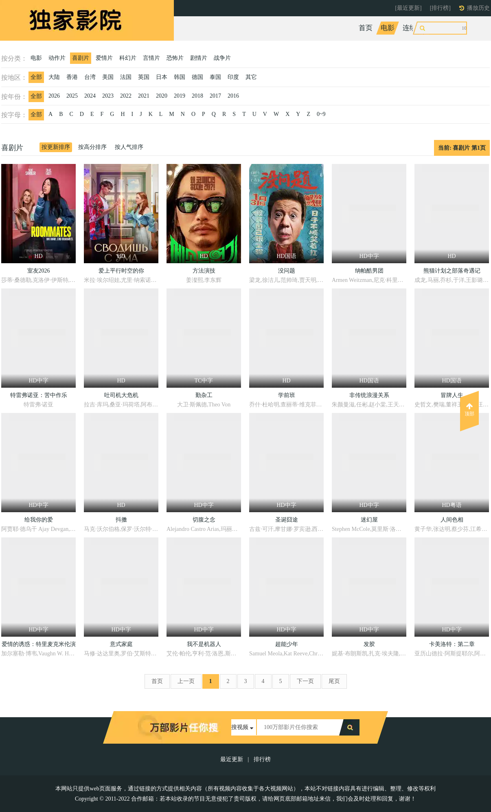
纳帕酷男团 (369, 271)
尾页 (334, 681)
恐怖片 (175, 58)
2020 (161, 96)
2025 (72, 96)
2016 (233, 96)
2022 (126, 96)
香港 (72, 77)
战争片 (222, 58)
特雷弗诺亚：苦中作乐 (38, 395)
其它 (251, 77)
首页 (366, 28)
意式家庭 (121, 644)
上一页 (186, 681)
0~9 (321, 114)
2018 (197, 96)
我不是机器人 (204, 644)
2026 (54, 96)
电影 (388, 28)
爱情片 (104, 58)
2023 (108, 96)
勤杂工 (204, 395)
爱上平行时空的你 (121, 271)
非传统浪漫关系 (369, 395)
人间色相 (452, 520)
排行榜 (262, 759)
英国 (143, 77)
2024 (90, 96)
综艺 (438, 28)
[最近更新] (408, 8)
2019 (179, 96)
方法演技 (204, 271)
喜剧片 (80, 58)
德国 (197, 77)
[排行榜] (440, 8)
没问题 (286, 271)
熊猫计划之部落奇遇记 (451, 271)
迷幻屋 (369, 520)
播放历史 (478, 8)
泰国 (215, 77)
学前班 (286, 395)
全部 (36, 77)
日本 (161, 77)
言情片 (151, 58)
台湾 (90, 77)
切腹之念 (204, 520)
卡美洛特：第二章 (452, 644)
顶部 (469, 410)
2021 (143, 96)
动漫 (460, 28)
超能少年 (286, 644)
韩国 (179, 77)
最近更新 (231, 759)
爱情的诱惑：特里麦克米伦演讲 (39, 645)
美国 (108, 77)
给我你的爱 (38, 520)
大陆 (54, 77)
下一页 (305, 681)
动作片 (57, 58)
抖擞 (121, 520)
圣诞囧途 (286, 520)
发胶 (369, 644)
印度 (233, 77)
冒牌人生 (452, 395)
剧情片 (198, 58)
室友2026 (38, 271)
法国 (126, 77)
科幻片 (127, 58)
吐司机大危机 (121, 395)
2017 (215, 96)
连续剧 (413, 28)
